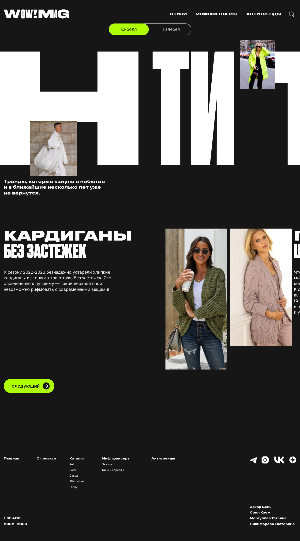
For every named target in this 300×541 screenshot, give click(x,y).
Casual (74, 475)
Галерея (171, 29)
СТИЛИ (178, 14)
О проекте (46, 458)
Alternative (76, 481)
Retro (72, 464)
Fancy (73, 487)
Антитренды (163, 458)
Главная (11, 458)
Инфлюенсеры (116, 458)
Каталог (76, 458)
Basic (73, 470)
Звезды (107, 464)
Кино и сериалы (113, 470)
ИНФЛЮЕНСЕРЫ (216, 14)
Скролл (129, 29)
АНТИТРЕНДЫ (263, 14)
